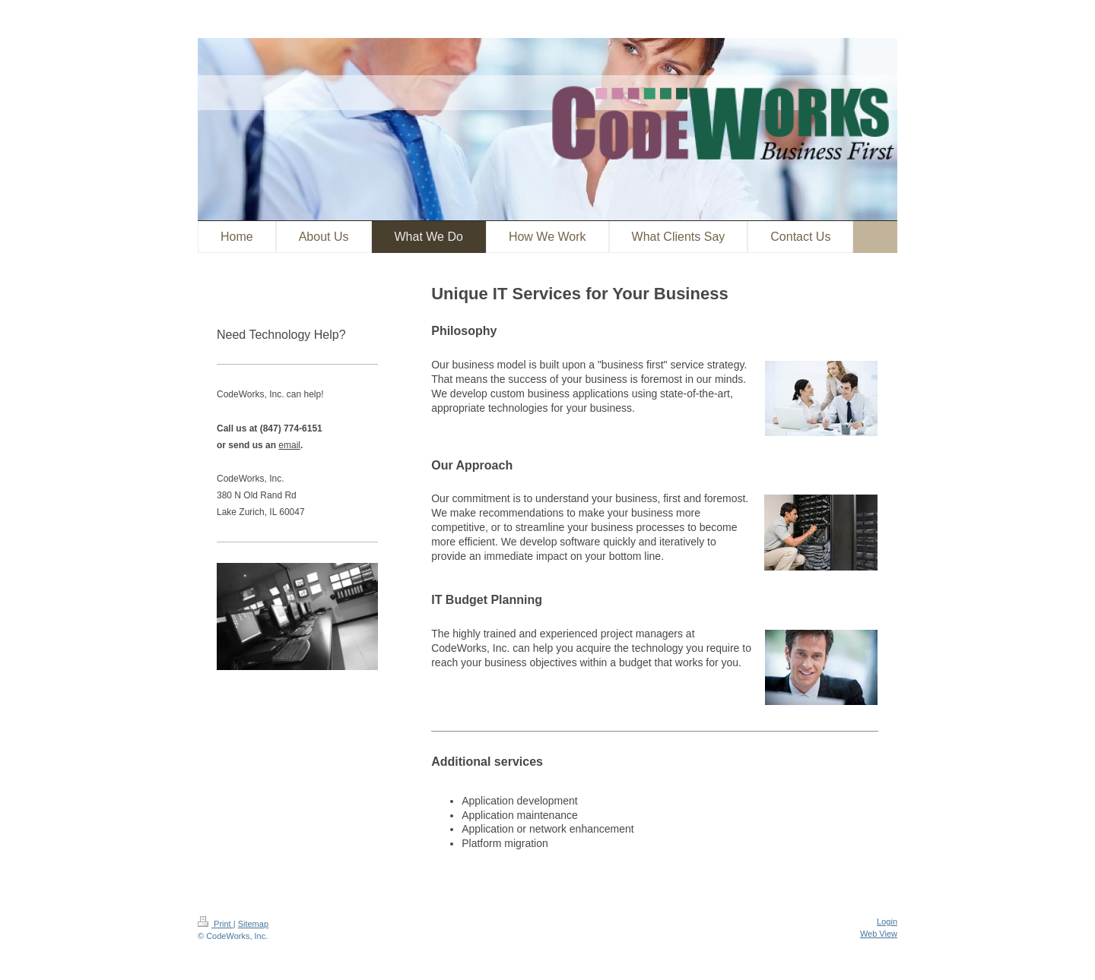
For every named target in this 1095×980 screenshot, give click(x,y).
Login (887, 921)
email (289, 445)
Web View (878, 933)
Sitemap (253, 923)
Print (215, 923)
